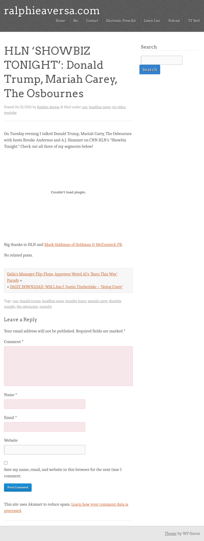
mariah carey (97, 301)
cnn (84, 107)
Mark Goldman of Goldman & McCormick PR (83, 244)
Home (60, 21)
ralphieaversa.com (52, 10)
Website (11, 440)
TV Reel (194, 21)
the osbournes (27, 306)
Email (10, 417)
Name (10, 394)
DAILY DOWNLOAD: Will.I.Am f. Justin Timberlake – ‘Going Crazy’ (66, 286)
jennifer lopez (75, 301)
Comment (14, 341)
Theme (171, 533)
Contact (92, 21)
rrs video (118, 107)
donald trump (30, 301)
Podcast (174, 21)
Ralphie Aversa (48, 107)
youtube (10, 112)
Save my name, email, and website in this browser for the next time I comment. (63, 472)
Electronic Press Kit (121, 21)
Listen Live (152, 21)
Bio (75, 21)
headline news (99, 107)
